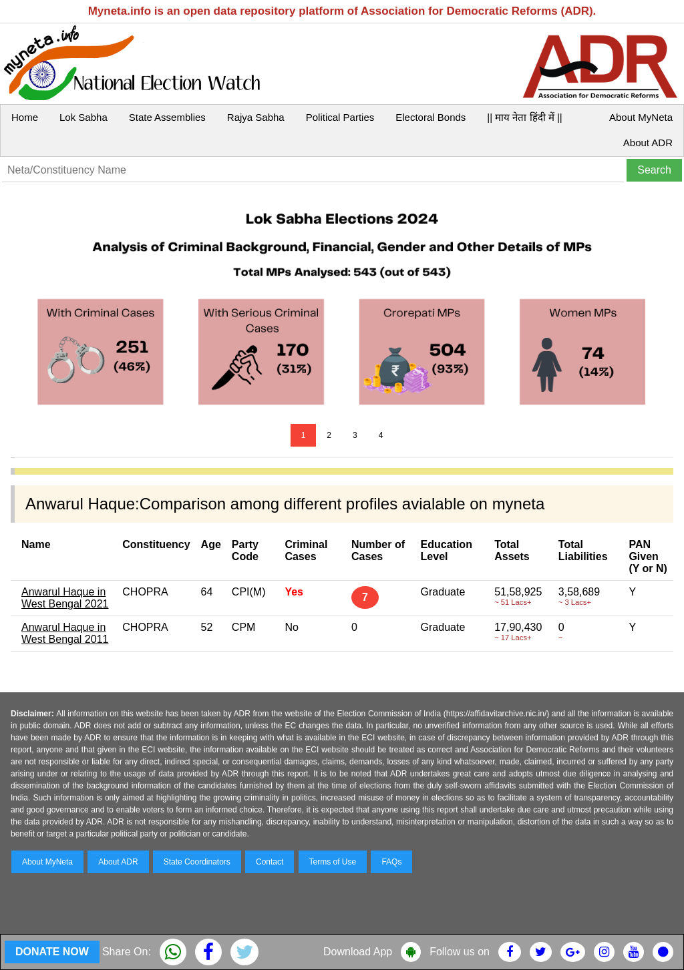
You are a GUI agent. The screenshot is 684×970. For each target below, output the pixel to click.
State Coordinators (197, 862)
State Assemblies (167, 117)
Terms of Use (333, 862)
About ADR (648, 142)
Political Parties (340, 117)
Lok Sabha (83, 117)
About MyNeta (641, 117)
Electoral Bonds (430, 117)
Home (24, 117)
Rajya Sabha (256, 117)
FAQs (391, 862)
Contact (269, 862)
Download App (357, 951)
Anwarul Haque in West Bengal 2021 (64, 598)
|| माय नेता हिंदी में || (524, 117)
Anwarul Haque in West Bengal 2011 (64, 633)
